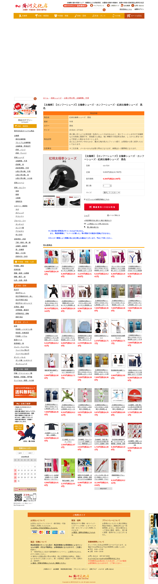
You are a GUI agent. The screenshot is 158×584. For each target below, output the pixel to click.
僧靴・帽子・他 (20, 277)
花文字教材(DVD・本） (24, 296)
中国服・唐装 (19, 266)
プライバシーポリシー (81, 569)
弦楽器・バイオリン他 (24, 329)
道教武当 (19, 201)
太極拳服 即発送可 (23, 146)
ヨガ (17, 209)
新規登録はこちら (126, 9)
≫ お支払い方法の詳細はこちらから (44, 528)
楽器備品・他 (19, 343)
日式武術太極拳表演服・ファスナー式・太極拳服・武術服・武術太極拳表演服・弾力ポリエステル (118, 443)
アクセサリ (20, 231)
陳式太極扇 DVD (68, 480)
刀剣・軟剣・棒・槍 (23, 242)
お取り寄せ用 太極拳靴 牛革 (76, 98)
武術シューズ (19, 157)
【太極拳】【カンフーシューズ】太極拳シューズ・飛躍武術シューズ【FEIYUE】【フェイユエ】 (85, 443)
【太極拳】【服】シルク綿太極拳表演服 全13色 (135, 443)
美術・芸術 (80, 15)
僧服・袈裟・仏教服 (21, 273)
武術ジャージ (19, 183)
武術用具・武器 (20, 239)
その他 (116, 15)
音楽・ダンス (99, 16)
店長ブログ (93, 569)
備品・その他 (21, 253)
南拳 (17, 194)
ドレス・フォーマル (21, 347)
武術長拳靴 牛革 (22, 168)
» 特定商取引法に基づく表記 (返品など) (97, 220)
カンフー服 (20, 228)
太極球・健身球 (21, 246)
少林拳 (18, 198)
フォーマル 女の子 (22, 354)
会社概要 (125, 6)
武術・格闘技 (42, 16)
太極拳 (23, 15)
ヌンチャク (20, 224)
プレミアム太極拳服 (23, 142)
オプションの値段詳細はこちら (97, 199)
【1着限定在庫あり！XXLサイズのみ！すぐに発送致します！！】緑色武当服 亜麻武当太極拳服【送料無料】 (68, 409)
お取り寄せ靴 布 (22, 175)
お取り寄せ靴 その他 (24, 178)
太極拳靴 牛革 (21, 161)
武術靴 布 (20, 164)
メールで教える (114, 215)
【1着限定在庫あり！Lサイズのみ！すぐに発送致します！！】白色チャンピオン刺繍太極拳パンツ (68, 339)
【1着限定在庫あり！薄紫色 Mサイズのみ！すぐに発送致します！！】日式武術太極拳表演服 (68, 305)
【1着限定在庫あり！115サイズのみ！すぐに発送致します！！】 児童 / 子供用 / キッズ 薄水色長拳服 (101, 304)
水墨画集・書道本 (22, 310)
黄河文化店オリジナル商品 (24, 131)
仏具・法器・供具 (20, 280)
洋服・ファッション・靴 (23, 373)
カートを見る (134, 15)
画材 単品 (19, 317)
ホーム (45, 98)
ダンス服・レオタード (24, 360)
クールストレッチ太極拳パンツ (153, 529)
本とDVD (19, 235)
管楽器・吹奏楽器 (22, 333)
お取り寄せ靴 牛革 (23, 171)
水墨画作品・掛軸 (22, 313)
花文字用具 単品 (22, 300)
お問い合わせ (137, 6)
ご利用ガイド (113, 6)
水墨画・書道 (19, 307)
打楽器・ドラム (21, 336)
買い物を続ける (93, 227)
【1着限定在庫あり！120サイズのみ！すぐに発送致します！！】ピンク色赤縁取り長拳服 (135, 304)
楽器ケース (18, 340)
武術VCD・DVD (22, 256)
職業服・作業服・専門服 (23, 377)
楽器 (15, 326)
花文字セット (21, 293)
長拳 (17, 191)
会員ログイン (139, 9)
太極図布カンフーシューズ (153, 563)
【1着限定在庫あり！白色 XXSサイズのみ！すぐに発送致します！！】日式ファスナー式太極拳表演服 (68, 270)
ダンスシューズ (21, 364)
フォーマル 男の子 (22, 350)
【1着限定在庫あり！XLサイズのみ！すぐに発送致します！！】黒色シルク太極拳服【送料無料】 (51, 305)
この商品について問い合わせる (97, 224)
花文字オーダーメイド (24, 303)
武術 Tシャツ (21, 153)
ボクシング (20, 213)
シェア (87, 215)
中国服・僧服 (61, 15)
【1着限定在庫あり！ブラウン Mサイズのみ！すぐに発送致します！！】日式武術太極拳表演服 (85, 305)
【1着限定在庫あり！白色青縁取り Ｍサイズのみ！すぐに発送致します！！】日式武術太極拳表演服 (135, 270)
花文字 (16, 290)
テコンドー (20, 216)
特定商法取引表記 (66, 569)
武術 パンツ (21, 150)
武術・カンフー (20, 188)
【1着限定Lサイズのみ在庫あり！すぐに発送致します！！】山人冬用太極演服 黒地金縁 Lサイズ (51, 339)
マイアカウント (97, 6)
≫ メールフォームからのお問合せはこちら (104, 558)
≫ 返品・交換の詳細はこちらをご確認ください (48, 563)
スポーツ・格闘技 (20, 206)
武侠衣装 (17, 269)
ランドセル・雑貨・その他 (24, 380)
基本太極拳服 (21, 139)
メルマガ (101, 569)
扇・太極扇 (20, 249)
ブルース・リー (20, 221)
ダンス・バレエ (20, 357)
